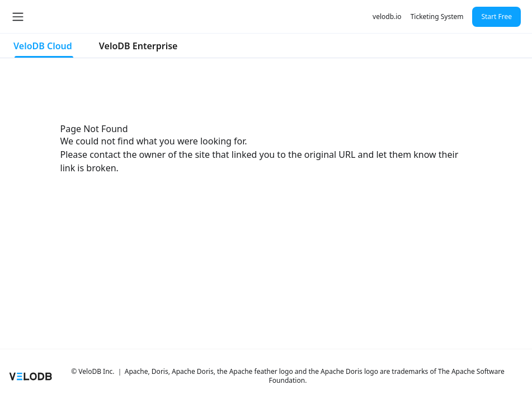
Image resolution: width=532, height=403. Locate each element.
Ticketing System (437, 16)
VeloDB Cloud (42, 46)
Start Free (496, 16)
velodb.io (387, 16)
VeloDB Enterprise (138, 46)
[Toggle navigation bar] (18, 17)
